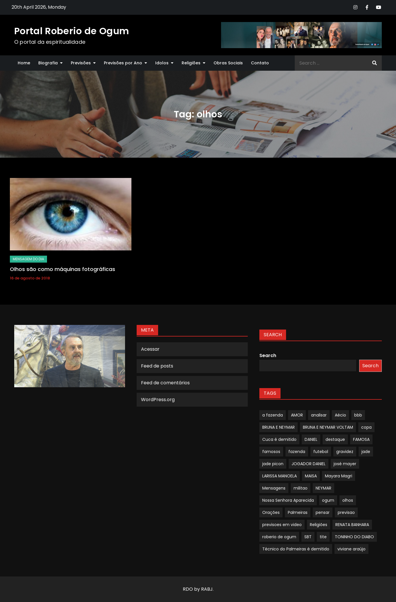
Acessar (150, 349)
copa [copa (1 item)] (366, 427)
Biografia (48, 63)
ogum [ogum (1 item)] (328, 500)
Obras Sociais (228, 63)
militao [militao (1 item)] (301, 488)
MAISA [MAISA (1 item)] (311, 476)
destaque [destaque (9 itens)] (335, 439)
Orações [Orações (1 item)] (271, 512)
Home (24, 63)
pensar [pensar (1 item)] (323, 512)
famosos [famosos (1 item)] (271, 451)
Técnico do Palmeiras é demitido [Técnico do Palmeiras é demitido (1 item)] (295, 549)
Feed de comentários (165, 382)
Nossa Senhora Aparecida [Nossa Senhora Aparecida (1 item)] (288, 500)
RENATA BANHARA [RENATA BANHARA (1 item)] (352, 525)
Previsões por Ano (123, 63)
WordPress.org (158, 399)
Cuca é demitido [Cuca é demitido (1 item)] (279, 439)
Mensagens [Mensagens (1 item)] (273, 488)
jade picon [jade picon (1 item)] (272, 464)
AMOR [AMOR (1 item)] (297, 415)
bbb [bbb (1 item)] (358, 415)
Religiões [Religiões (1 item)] (318, 525)
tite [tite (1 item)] (323, 537)
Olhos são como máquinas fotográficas (62, 269)
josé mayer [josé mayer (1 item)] (345, 464)
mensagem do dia (28, 259)
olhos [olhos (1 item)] (347, 500)
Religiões (191, 63)
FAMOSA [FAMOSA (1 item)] (361, 439)
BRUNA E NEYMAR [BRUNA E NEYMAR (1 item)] (278, 427)
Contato (260, 63)
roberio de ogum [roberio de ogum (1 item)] (279, 537)
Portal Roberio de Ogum (71, 30)
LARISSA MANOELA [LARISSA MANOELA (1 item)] (279, 476)
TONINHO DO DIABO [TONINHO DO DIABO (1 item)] (354, 537)
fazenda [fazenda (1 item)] (296, 451)
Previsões (81, 63)
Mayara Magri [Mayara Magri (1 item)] (338, 476)
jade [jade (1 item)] (365, 451)
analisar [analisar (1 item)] (319, 415)
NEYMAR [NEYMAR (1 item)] (323, 488)
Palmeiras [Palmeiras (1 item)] (298, 512)
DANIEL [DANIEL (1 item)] (311, 439)
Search (267, 355)
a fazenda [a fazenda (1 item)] (272, 415)
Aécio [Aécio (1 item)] (340, 415)
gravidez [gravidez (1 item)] (344, 451)
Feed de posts (157, 366)
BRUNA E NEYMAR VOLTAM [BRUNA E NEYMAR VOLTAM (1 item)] (328, 427)
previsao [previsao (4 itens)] (346, 512)
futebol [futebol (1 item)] (320, 451)
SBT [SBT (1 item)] (308, 537)
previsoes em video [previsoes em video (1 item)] (282, 525)
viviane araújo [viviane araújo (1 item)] (351, 549)
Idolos (162, 63)
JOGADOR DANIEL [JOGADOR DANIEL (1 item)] (309, 464)
